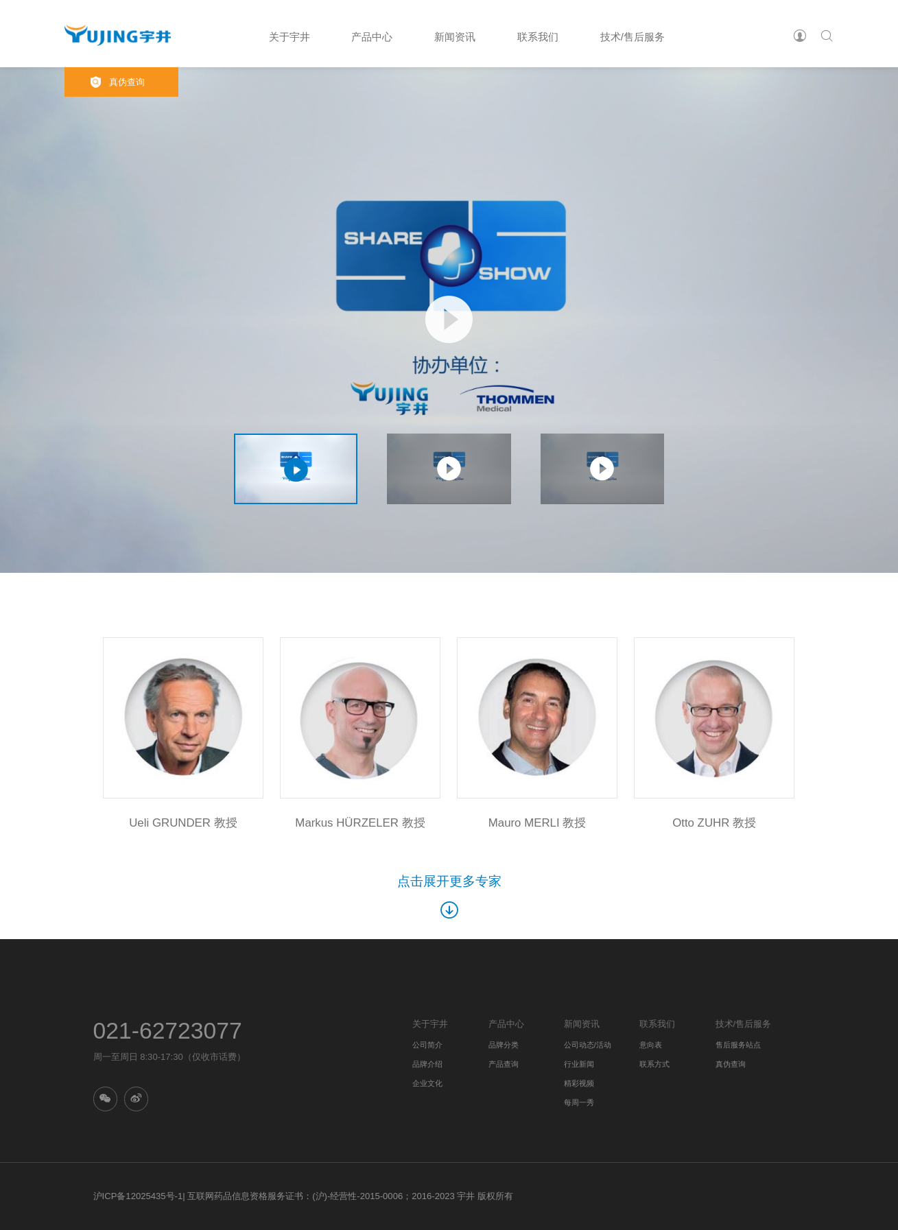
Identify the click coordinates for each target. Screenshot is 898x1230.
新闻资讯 (454, 37)
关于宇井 (289, 37)
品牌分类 (503, 1045)
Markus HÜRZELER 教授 (360, 822)
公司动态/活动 (587, 1045)
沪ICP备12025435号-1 (138, 1196)
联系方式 (654, 1064)
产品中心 (371, 37)
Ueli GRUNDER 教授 (183, 822)
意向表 (650, 1045)
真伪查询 (127, 82)
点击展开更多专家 (449, 897)
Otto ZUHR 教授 (714, 822)
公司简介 (427, 1045)
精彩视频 (579, 1083)
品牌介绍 (427, 1064)
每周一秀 (579, 1102)
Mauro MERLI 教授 (537, 822)
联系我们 (537, 37)
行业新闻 (579, 1064)
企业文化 (427, 1083)
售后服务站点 (738, 1045)
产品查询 (503, 1064)
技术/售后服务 (632, 37)
